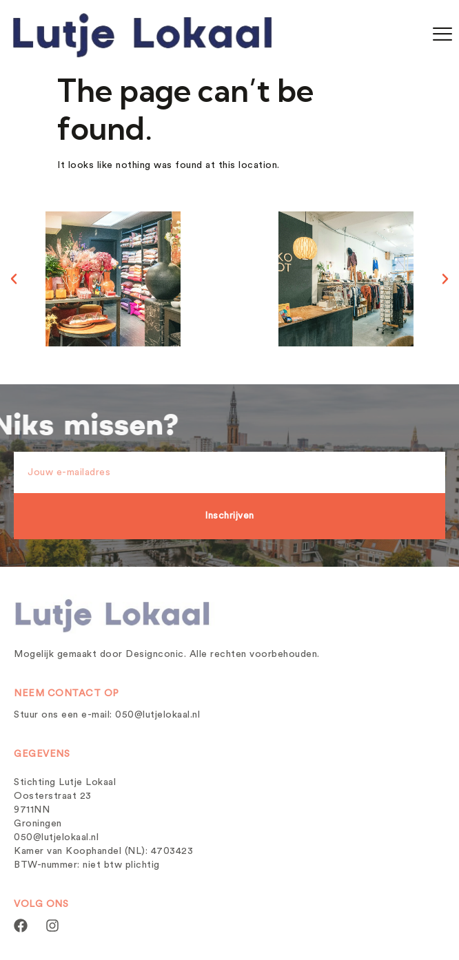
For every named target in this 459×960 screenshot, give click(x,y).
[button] (14, 279)
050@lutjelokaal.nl (157, 715)
